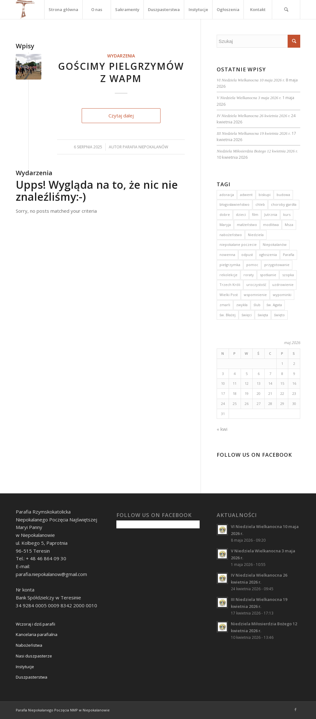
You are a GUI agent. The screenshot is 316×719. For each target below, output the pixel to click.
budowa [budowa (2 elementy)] (283, 194)
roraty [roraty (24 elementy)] (248, 274)
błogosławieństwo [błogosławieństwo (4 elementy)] (234, 204)
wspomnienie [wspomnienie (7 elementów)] (255, 294)
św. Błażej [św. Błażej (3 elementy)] (227, 314)
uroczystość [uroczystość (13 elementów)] (256, 284)
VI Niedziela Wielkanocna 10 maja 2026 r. (251, 80)
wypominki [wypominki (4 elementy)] (282, 294)
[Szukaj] (286, 9)
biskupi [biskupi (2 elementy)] (265, 194)
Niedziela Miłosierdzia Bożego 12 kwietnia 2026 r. (257, 151)
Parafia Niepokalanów (145, 147)
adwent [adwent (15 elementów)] (246, 194)
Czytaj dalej (121, 115)
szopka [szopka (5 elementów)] (288, 274)
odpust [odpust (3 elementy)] (247, 254)
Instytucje (25, 666)
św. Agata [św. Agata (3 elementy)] (274, 304)
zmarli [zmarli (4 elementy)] (224, 304)
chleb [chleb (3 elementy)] (260, 204)
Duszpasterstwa (31, 677)
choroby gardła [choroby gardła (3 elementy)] (283, 204)
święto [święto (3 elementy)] (279, 314)
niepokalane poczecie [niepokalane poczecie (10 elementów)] (238, 244)
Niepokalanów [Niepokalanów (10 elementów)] (275, 244)
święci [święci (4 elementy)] (247, 314)
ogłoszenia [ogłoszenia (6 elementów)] (268, 254)
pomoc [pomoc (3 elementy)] (252, 264)
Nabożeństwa (29, 645)
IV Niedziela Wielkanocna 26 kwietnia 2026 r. (253, 116)
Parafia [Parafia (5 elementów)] (288, 254)
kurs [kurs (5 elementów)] (286, 214)
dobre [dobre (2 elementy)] (224, 214)
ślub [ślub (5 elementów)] (257, 304)
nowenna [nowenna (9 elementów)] (227, 254)
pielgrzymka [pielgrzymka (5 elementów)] (229, 264)
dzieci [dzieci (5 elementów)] (241, 214)
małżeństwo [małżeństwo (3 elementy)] (247, 224)
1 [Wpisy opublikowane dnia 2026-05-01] (282, 363)
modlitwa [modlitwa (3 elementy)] (271, 224)
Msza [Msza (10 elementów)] (289, 224)
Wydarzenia (121, 56)
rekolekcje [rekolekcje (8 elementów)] (228, 274)
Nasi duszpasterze (34, 656)
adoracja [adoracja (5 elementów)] (226, 194)
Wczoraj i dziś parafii (35, 624)
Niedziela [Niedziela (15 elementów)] (256, 234)
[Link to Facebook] (295, 709)
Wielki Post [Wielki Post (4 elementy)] (228, 294)
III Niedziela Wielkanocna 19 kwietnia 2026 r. (253, 133)
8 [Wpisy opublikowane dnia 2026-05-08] (282, 373)
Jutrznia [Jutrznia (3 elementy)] (270, 214)
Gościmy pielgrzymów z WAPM (121, 72)
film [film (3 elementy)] (255, 214)
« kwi (222, 429)
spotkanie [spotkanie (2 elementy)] (268, 274)
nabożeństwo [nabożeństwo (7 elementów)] (230, 234)
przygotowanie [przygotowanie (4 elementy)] (277, 264)
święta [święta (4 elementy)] (263, 314)
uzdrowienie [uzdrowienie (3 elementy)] (283, 284)
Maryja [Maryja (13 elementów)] (225, 224)
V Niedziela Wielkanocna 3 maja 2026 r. (249, 98)
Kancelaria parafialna (36, 634)
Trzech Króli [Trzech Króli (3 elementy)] (229, 284)
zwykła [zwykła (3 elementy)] (242, 304)
